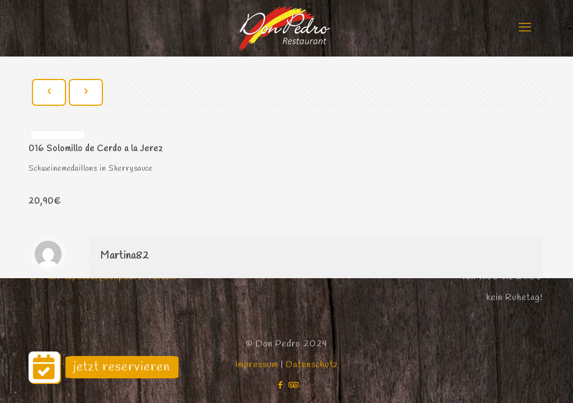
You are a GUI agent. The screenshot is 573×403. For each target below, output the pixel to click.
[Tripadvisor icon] (292, 385)
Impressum (258, 365)
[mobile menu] (524, 28)
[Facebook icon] (280, 385)
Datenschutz (312, 365)
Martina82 (124, 256)
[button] (44, 367)
